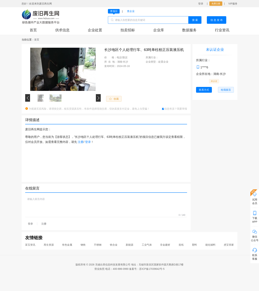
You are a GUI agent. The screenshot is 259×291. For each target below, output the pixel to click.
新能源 (129, 244)
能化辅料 (210, 244)
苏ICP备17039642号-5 (151, 268)
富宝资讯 (30, 244)
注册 (80, 141)
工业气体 (147, 244)
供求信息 (62, 30)
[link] (36, 39)
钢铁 (83, 244)
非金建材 (165, 244)
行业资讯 (222, 30)
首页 (33, 30)
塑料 (194, 244)
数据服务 (189, 30)
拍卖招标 (128, 30)
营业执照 (99, 268)
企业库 (158, 30)
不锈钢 (97, 244)
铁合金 (113, 244)
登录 (200, 3)
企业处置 (95, 30)
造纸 (181, 244)
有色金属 (67, 244)
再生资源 (49, 244)
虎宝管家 (229, 244)
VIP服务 (232, 3)
